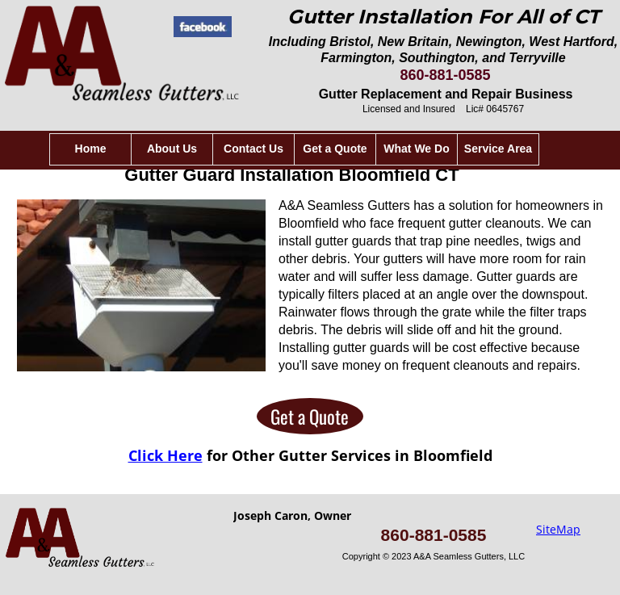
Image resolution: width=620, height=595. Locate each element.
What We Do (416, 148)
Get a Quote (309, 416)
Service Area (498, 148)
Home (91, 148)
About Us (172, 148)
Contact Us (253, 148)
